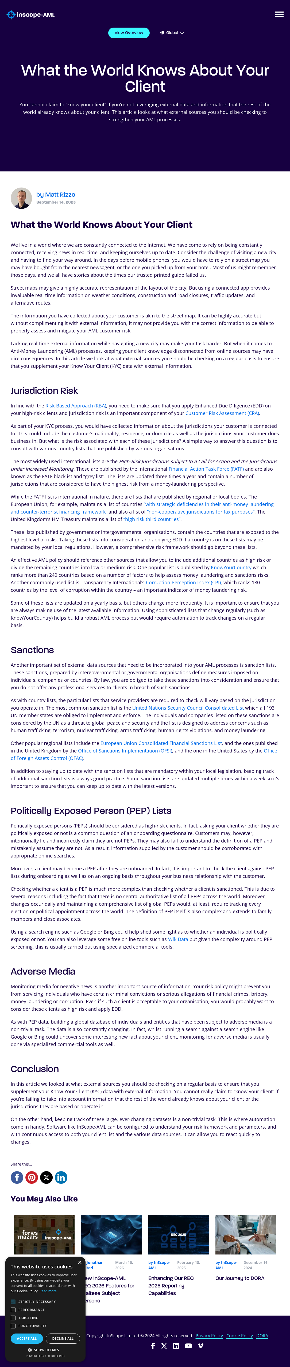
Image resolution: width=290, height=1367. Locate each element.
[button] (45, 1350)
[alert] (45, 1309)
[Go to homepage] (27, 15)
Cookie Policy (239, 1336)
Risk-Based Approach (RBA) (75, 405)
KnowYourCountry (231, 567)
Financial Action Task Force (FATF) (206, 469)
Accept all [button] (27, 1338)
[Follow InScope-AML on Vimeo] (201, 1345)
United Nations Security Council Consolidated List (188, 708)
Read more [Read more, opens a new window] (48, 1291)
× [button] (80, 1263)
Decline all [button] (63, 1338)
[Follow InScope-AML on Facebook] (153, 1345)
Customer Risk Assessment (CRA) (222, 413)
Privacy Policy (209, 1336)
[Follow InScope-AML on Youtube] (188, 1345)
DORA (262, 1336)
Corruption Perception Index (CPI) (183, 582)
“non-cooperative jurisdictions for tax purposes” (200, 511)
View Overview (129, 33)
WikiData (178, 939)
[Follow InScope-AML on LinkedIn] (176, 1345)
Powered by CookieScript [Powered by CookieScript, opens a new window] (45, 1356)
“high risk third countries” (151, 519)
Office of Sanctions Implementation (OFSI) (125, 750)
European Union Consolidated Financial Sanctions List (161, 743)
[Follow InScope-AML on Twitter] (164, 1345)
